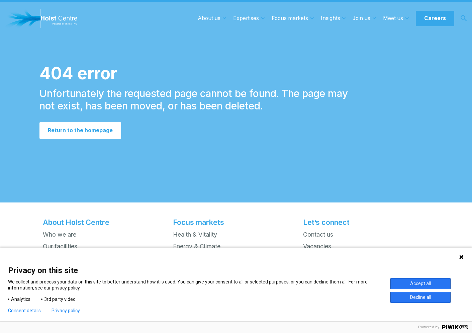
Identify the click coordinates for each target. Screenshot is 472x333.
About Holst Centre (76, 222)
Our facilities (60, 246)
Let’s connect (326, 222)
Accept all (420, 283)
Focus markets (198, 222)
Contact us (318, 234)
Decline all (420, 297)
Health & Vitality (195, 234)
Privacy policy (66, 310)
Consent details (24, 310)
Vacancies (317, 246)
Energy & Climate (196, 246)
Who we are (59, 234)
